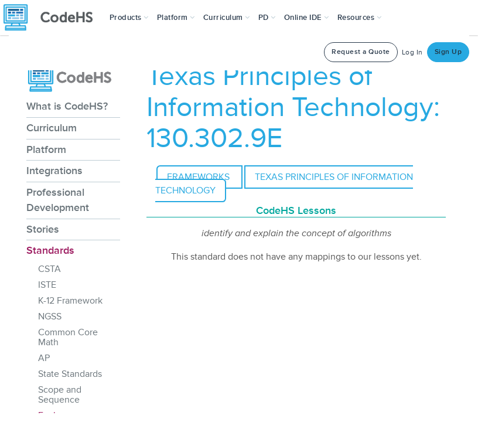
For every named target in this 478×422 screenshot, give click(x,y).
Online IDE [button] (306, 17)
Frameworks (199, 177)
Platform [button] (176, 17)
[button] (129, 17)
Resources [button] (359, 17)
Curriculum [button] (226, 17)
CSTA (49, 269)
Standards (50, 250)
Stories (42, 229)
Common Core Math (68, 337)
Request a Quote (361, 51)
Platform (46, 149)
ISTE (47, 285)
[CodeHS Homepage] (52, 17)
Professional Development (57, 200)
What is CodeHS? (67, 106)
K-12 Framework (70, 301)
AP (44, 358)
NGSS (50, 316)
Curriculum (51, 127)
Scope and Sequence (59, 395)
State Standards (70, 374)
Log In (412, 52)
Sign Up (448, 51)
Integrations (54, 170)
